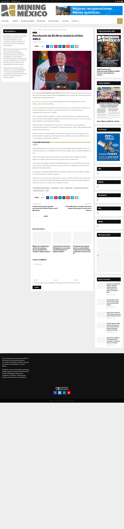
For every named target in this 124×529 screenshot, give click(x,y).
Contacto (75, 21)
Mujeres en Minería (27, 21)
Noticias (66, 21)
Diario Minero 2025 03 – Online (108, 121)
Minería (15, 21)
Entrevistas (41, 21)
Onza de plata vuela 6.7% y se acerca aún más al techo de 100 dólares (113, 302)
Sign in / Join (16, 1)
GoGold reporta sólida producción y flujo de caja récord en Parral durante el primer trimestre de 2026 (113, 326)
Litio (62, 188)
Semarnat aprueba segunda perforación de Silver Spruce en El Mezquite (45, 208)
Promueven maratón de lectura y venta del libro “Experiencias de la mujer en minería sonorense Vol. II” (82, 249)
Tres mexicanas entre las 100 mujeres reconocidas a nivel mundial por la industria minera (61, 248)
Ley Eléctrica (55, 188)
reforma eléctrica (38, 190)
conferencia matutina (41, 101)
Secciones (5, 21)
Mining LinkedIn (104, 235)
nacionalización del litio (81, 188)
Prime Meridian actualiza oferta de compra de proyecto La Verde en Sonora (78, 208)
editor (35, 42)
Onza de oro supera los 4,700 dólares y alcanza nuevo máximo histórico (114, 314)
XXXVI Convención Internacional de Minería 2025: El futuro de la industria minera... (108, 72)
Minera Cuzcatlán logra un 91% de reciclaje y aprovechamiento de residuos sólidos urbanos (41, 248)
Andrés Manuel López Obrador (41, 188)
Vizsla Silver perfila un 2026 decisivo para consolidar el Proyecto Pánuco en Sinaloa (113, 340)
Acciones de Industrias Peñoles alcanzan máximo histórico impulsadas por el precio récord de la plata (113, 288)
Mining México (68, 188)
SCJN (47, 190)
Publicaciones (53, 21)
